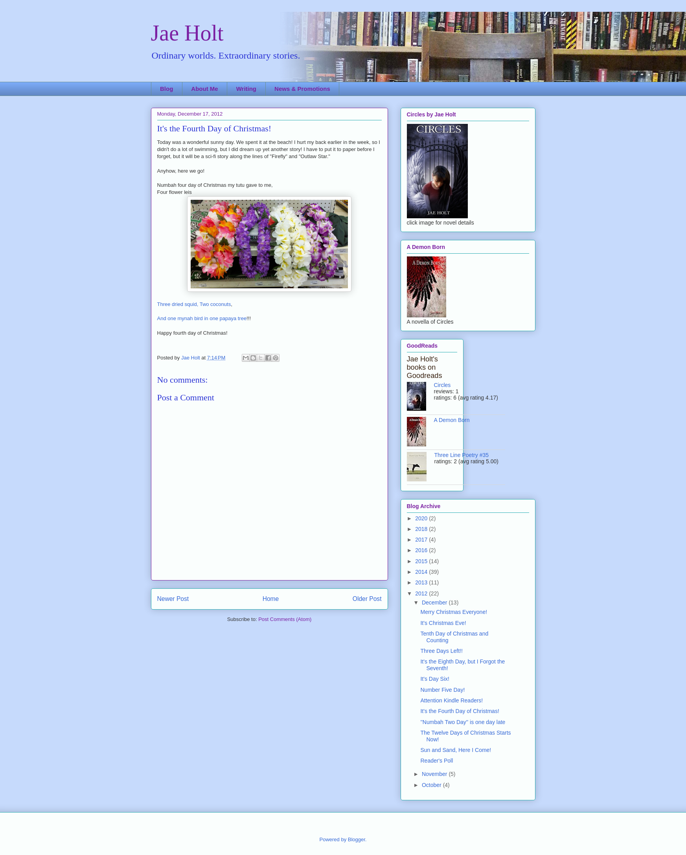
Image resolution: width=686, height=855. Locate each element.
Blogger (356, 839)
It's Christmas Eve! (443, 623)
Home (271, 598)
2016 (422, 550)
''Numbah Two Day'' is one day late (462, 722)
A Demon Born (452, 420)
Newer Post (173, 598)
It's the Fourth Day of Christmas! (459, 711)
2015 (422, 561)
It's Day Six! (434, 679)
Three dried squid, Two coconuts (194, 304)
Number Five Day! (442, 690)
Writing (246, 88)
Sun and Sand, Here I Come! (455, 750)
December (435, 602)
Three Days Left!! (441, 651)
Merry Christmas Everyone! (453, 612)
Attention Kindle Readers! (451, 700)
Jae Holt (187, 33)
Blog (166, 88)
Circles (442, 385)
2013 (422, 582)
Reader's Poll (436, 760)
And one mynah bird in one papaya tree (202, 318)
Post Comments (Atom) (284, 619)
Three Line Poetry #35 (461, 455)
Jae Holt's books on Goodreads (424, 367)
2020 (422, 518)
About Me (204, 88)
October (432, 785)
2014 (422, 572)
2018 (422, 529)
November (435, 774)
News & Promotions (302, 88)
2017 (422, 539)
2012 (422, 593)
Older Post (367, 598)
